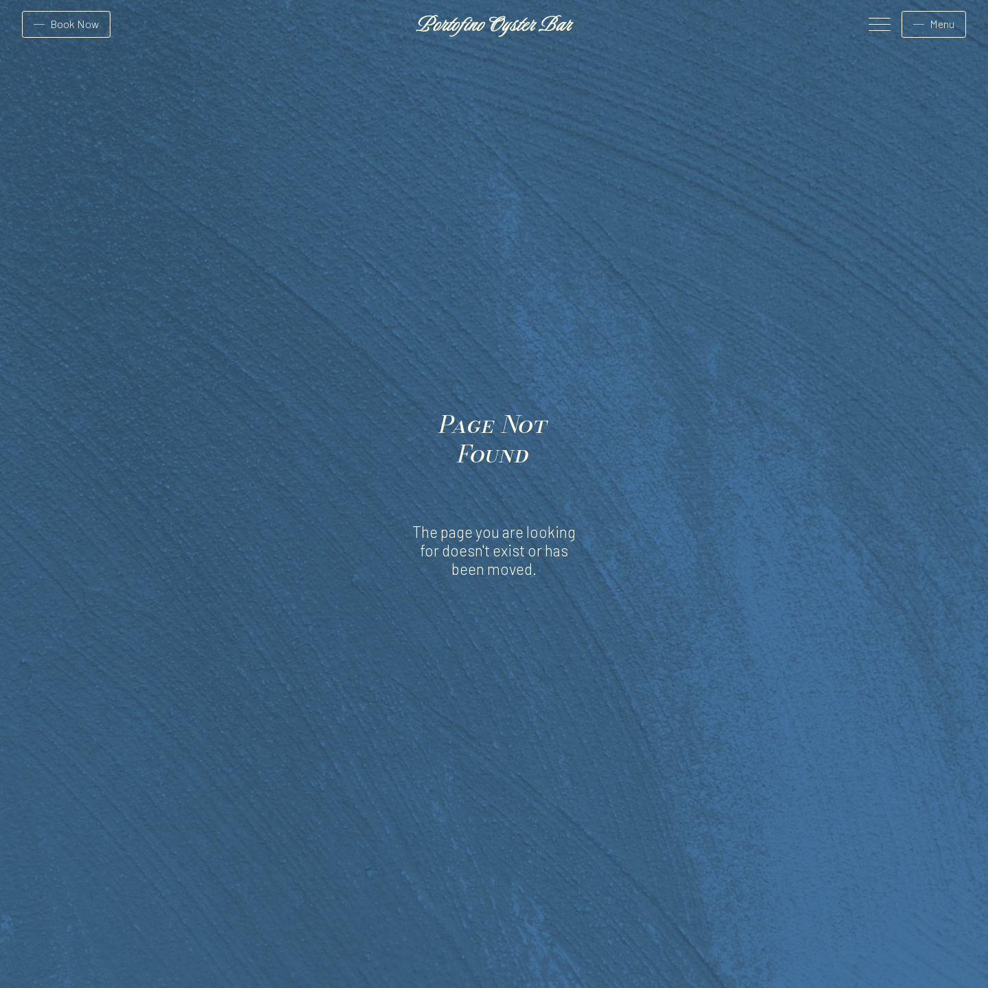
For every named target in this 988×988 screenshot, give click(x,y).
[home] (494, 24)
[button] (877, 24)
